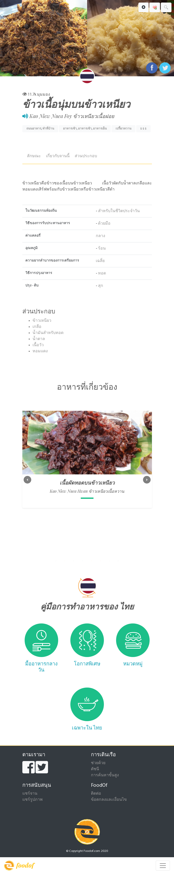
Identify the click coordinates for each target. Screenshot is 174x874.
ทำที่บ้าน (48, 128)
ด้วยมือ (104, 224)
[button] (27, 480)
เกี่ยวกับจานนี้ (58, 156)
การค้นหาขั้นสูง (105, 775)
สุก (100, 286)
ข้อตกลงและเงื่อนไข (109, 800)
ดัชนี (95, 769)
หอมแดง (40, 351)
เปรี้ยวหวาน (123, 128)
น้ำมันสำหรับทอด (48, 333)
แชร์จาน (29, 794)
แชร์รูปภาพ (32, 800)
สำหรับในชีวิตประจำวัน (119, 211)
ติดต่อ (96, 794)
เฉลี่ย (100, 261)
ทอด (102, 273)
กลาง (100, 236)
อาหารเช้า (70, 128)
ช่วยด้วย (98, 763)
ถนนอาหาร (33, 128)
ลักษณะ (34, 156)
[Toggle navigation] (163, 866)
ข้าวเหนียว (42, 321)
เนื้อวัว (38, 345)
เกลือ (37, 327)
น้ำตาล (39, 339)
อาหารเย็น (100, 128)
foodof (19, 866)
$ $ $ (143, 128)
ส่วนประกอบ (86, 156)
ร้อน (102, 248)
